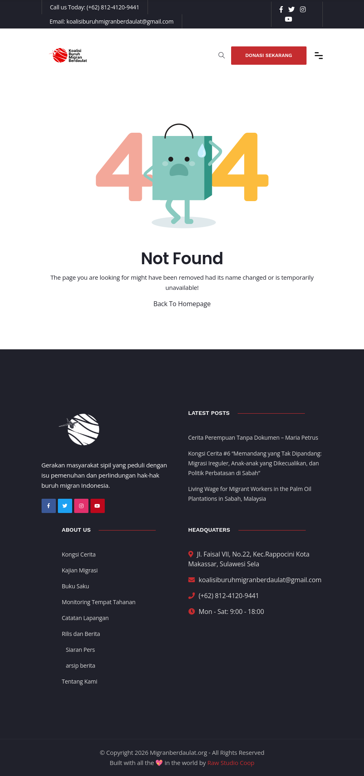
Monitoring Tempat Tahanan (99, 602)
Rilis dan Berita (81, 634)
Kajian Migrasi (80, 570)
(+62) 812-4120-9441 (113, 7)
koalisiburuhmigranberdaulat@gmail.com (120, 21)
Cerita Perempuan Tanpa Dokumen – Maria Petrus (253, 437)
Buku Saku (75, 586)
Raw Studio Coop (230, 762)
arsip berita (80, 665)
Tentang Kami (79, 681)
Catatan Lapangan (85, 618)
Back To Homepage (181, 303)
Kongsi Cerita (79, 554)
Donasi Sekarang (268, 55)
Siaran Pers (80, 649)
